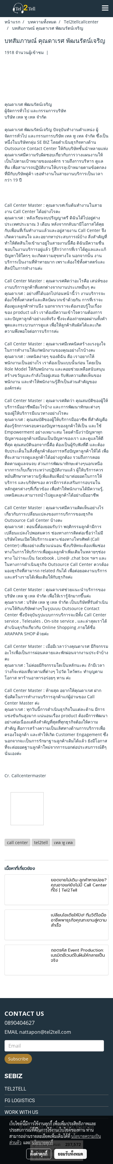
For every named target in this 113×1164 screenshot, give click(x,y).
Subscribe (18, 1059)
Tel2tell (15, 1089)
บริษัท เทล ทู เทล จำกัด (25, 117)
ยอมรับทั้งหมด (70, 1153)
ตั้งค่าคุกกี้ (38, 1153)
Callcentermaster (28, 775)
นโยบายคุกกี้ (42, 1142)
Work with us (21, 1112)
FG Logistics (20, 1100)
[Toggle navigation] (105, 8)
